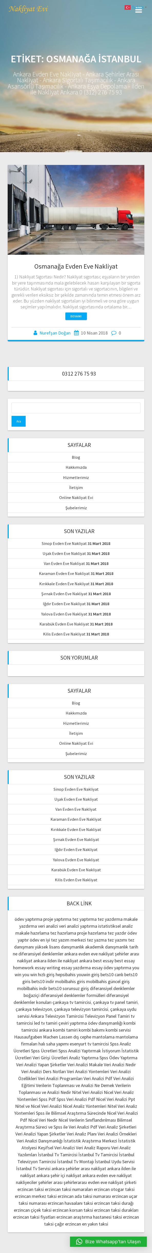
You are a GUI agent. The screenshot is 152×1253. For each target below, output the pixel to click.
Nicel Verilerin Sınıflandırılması (87, 1120)
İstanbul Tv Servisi (33, 1168)
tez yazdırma (110, 919)
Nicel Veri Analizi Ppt (115, 1099)
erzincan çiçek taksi (33, 1210)
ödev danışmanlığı (105, 1023)
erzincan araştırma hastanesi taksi (89, 1217)
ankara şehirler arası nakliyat (79, 1168)
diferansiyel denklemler (40, 954)
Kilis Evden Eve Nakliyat (64, 634)
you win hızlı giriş (38, 974)
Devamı (76, 316)
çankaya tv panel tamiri (115, 1002)
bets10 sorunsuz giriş (68, 988)
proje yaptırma (57, 919)
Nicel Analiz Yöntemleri (84, 1106)
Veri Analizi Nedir (120, 1065)
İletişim (76, 487)
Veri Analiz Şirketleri (117, 1127)
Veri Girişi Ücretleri (50, 1058)
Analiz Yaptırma (83, 1058)
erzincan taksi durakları (116, 1210)
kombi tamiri (65, 1030)
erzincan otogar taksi (114, 1189)
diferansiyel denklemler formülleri (72, 995)
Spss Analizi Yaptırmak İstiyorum (89, 1051)
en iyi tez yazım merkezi (63, 940)
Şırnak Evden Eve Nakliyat (64, 593)
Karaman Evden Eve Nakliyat (64, 573)
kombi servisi (118, 1030)
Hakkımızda (76, 467)
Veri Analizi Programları (60, 1078)
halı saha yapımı (53, 1044)
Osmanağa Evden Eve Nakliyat (76, 266)
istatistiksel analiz (115, 926)
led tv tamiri (45, 1023)
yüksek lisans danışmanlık (59, 947)
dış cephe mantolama (94, 1037)
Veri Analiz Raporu (93, 1148)
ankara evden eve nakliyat (89, 954)
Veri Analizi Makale (85, 1065)
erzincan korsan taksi (73, 1210)
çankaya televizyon (34, 1009)
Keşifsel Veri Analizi (56, 1148)
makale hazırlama (32, 933)
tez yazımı (117, 940)
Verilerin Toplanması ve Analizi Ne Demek (75, 1085)
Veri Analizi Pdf (98, 1078)
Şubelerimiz (76, 507)
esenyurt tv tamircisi (89, 1044)
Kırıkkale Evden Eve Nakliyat (64, 583)
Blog (76, 457)
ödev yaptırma (29, 919)
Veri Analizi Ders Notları (43, 1071)
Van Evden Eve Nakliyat (64, 563)
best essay (103, 961)
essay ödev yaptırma (111, 968)
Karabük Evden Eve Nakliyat (64, 623)
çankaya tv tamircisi (72, 1002)
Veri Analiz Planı (82, 1134)
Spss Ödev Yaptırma (118, 1058)
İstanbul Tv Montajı (75, 1161)
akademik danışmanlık (106, 947)
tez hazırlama (63, 933)
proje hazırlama (92, 933)
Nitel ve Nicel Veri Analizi (38, 1106)
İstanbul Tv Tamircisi (57, 1155)
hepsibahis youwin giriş (77, 974)
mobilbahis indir (32, 988)
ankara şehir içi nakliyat (58, 1175)
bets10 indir (43, 981)
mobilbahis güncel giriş (108, 981)
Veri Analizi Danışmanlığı (40, 1141)
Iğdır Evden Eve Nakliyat (64, 603)
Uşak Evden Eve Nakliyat (64, 553)
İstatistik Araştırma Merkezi (90, 1141)
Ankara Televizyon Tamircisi (57, 1016)
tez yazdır (117, 933)
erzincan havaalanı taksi (70, 1203)
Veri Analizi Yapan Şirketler (41, 1065)
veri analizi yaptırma (78, 926)
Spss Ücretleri (44, 1051)
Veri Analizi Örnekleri (117, 1134)
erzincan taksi (30, 1189)
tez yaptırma (84, 919)
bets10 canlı (111, 974)
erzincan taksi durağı (114, 1203)
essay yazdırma (76, 968)
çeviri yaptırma (73, 1023)
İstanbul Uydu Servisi (115, 1161)
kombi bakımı (92, 1030)
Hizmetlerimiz (76, 477)
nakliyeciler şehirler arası (39, 1182)
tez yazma (97, 940)
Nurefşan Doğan (54, 333)
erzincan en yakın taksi (86, 1224)
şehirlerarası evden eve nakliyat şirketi (100, 1182)
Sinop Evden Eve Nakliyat (64, 543)
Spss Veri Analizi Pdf (76, 1099)
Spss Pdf (47, 1099)
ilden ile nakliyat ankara (69, 961)
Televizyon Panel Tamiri (107, 1016)
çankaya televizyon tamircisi (81, 1009)
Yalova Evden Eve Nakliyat (64, 613)
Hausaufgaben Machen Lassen (43, 1037)
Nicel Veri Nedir (42, 1120)
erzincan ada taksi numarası (84, 1196)
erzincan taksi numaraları (69, 1189)
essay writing (47, 968)
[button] (108, 1242)
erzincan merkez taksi (36, 1196)
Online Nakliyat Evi (76, 497)
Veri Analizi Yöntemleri (88, 1071)
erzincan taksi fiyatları (34, 1217)
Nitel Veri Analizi (87, 1092)
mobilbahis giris (70, 981)
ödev (34, 940)
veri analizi (48, 926)
